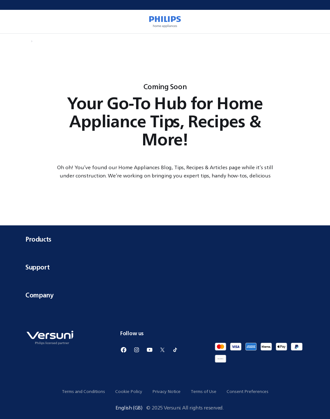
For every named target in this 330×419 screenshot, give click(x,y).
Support (165, 267)
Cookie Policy (128, 391)
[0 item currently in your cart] (316, 21)
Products (165, 239)
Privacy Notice (166, 391)
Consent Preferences (247, 391)
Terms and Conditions (83, 391)
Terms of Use (203, 391)
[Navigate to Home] (27, 41)
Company (165, 295)
